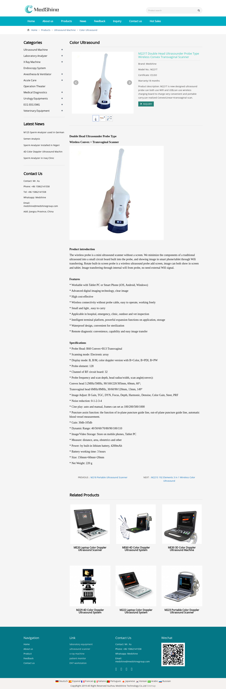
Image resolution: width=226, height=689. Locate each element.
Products (66, 21)
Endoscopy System (35, 68)
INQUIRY (146, 103)
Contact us (135, 21)
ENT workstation (78, 663)
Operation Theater (35, 86)
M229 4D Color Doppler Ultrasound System (90, 611)
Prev (75, 82)
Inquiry (117, 21)
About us (48, 21)
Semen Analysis (32, 138)
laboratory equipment (81, 644)
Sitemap (151, 685)
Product (28, 653)
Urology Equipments (36, 98)
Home (31, 21)
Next (129, 82)
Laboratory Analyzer (35, 56)
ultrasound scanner (80, 648)
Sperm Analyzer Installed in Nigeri (42, 145)
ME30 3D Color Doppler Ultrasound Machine (182, 549)
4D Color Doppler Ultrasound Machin (43, 151)
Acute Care (30, 80)
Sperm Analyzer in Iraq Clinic (39, 158)
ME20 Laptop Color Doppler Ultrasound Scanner (90, 549)
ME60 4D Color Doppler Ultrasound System (136, 549)
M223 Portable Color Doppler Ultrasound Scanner (181, 611)
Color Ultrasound (88, 30)
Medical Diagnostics (35, 92)
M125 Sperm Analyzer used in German (44, 132)
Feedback (99, 21)
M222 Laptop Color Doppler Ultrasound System (136, 611)
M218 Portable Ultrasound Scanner (109, 477)
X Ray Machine (32, 62)
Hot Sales (155, 21)
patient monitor (78, 658)
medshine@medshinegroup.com (41, 206)
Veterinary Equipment (37, 110)
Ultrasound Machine (65, 30)
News (83, 21)
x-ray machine (77, 653)
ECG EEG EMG (32, 104)
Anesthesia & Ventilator (37, 74)
